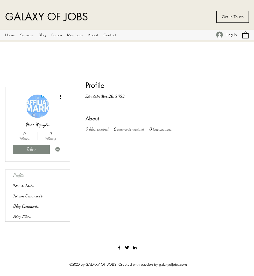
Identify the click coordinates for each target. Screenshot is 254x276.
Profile (18, 175)
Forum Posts (23, 185)
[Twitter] (127, 247)
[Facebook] (119, 247)
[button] (245, 35)
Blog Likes (22, 216)
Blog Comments (26, 206)
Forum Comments (27, 195)
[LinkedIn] (134, 247)
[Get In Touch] (232, 17)
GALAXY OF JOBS (46, 17)
